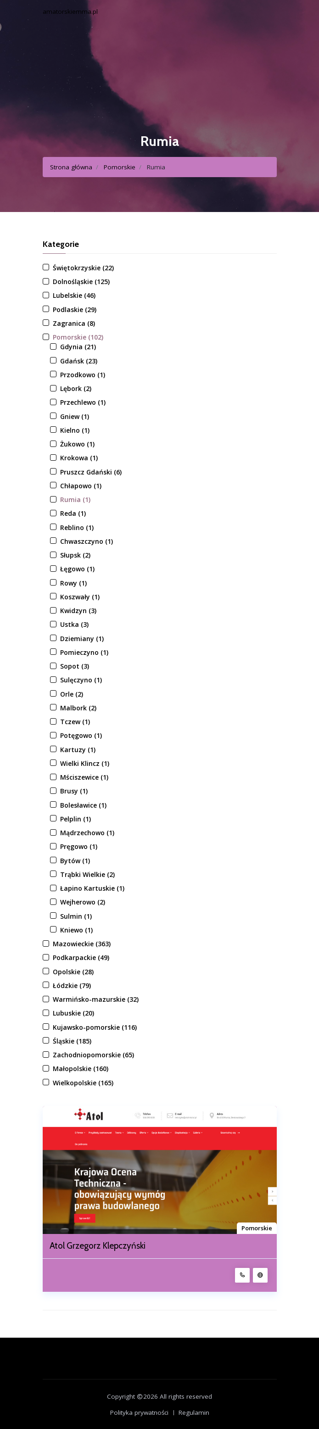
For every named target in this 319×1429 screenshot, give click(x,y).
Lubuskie (73, 1013)
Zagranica (74, 323)
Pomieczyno (84, 652)
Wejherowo (82, 902)
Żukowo (77, 444)
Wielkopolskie (83, 1082)
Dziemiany (82, 638)
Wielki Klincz (84, 763)
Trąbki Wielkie (87, 874)
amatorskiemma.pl (70, 11)
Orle (71, 694)
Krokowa (79, 457)
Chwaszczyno (86, 541)
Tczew (75, 721)
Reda (73, 513)
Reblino (77, 527)
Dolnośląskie (81, 281)
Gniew (74, 416)
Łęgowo (77, 568)
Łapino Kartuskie (92, 888)
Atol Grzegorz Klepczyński (98, 1246)
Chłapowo (80, 485)
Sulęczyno (81, 679)
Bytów (75, 860)
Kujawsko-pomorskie (95, 1027)
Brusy (74, 791)
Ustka (74, 624)
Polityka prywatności (139, 1412)
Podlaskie (74, 309)
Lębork (75, 388)
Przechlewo (83, 402)
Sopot (74, 666)
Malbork (78, 707)
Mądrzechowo (87, 832)
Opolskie (73, 971)
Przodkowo (82, 374)
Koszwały (80, 596)
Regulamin (194, 1412)
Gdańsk (78, 361)
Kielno (75, 430)
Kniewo (76, 930)
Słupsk (75, 555)
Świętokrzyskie (83, 267)
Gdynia (78, 346)
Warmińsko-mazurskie (96, 999)
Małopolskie (80, 1068)
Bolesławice (83, 805)
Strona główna (71, 167)
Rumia (75, 499)
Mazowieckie (82, 943)
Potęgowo (81, 735)
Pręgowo (78, 846)
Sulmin (76, 916)
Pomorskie (119, 167)
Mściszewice (84, 777)
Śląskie (72, 1041)
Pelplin (75, 819)
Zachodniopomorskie (93, 1054)
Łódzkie (72, 985)
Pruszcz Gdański (91, 472)
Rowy (73, 583)
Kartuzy (77, 749)
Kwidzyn (78, 610)
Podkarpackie (81, 957)
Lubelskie (74, 295)
